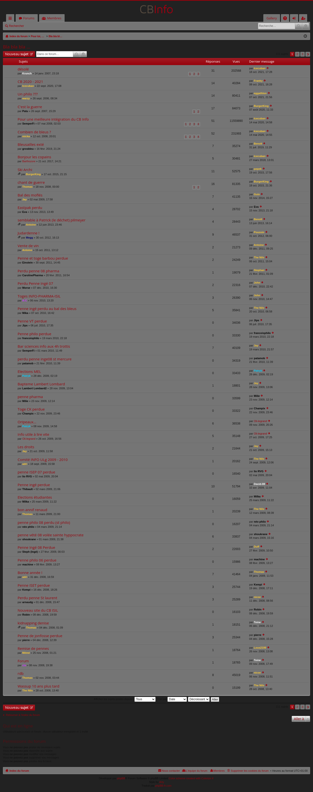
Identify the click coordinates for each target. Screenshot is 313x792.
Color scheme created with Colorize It (191, 778)
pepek (258, 168)
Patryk (26, 375)
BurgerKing (261, 105)
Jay (24, 199)
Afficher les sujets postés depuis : (125, 699)
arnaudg (27, 602)
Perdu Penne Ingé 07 (35, 283)
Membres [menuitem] (219, 770)
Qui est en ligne (18, 726)
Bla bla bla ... (16, 47)
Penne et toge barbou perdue (43, 258)
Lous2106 (260, 647)
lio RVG (27, 476)
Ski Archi (25, 169)
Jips (25, 325)
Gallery (272, 18)
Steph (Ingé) (30, 551)
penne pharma (30, 396)
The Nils (259, 257)
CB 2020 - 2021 (30, 81)
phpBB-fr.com (163, 785)
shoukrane (29, 539)
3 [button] (302, 54)
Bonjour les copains (34, 157)
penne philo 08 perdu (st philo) (44, 522)
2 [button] (297, 54)
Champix (28, 413)
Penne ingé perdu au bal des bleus (47, 308)
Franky (258, 80)
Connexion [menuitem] (295, 19)
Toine (257, 622)
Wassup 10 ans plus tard (38, 686)
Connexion (38, 26)
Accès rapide (11, 19)
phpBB (121, 778)
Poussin (259, 232)
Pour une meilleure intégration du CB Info (53, 119)
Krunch (27, 73)
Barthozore (28, 161)
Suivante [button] (307, 54)
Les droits (26, 447)
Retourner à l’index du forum (23, 714)
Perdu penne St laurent (37, 598)
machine (27, 564)
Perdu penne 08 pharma (38, 271)
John (257, 282)
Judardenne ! (28, 233)
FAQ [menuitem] (286, 19)
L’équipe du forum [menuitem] (196, 770)
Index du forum (19, 770)
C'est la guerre (30, 106)
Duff (256, 546)
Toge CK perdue (31, 409)
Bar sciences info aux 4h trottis (44, 346)
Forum (23, 661)
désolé (23, 69)
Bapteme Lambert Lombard (41, 384)
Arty (161, 782)
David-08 (259, 483)
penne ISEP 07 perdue (36, 472)
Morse (26, 287)
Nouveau (17, 54)
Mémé (26, 652)
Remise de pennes (33, 648)
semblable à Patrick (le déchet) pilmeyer (52, 220)
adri (24, 463)
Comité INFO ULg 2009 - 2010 (43, 459)
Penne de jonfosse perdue (40, 635)
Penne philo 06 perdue (37, 560)
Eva (24, 211)
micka (26, 136)
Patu (25, 111)
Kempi (26, 589)
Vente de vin (28, 245)
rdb (21, 673)
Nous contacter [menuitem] (171, 770)
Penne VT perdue (32, 321)
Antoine (31, 224)
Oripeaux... (27, 422)
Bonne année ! (30, 572)
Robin (26, 614)
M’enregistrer (60, 26)
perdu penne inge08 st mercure (45, 359)
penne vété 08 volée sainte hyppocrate (51, 535)
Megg (29, 237)
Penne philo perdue (34, 334)
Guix (257, 194)
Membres (54, 18)
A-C (24, 300)
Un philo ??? (28, 94)
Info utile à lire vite (33, 434)
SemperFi (28, 123)
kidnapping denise (33, 623)
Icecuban (260, 68)
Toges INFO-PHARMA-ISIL (39, 296)
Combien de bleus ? (34, 132)
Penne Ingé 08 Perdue (36, 547)
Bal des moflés (30, 195)
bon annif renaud (32, 509)
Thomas (27, 186)
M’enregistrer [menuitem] (304, 19)
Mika (25, 312)
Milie (25, 401)
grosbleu (28, 148)
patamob (28, 363)
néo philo (28, 526)
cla (24, 665)
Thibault (27, 489)
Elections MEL (29, 371)
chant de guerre (31, 182)
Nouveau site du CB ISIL (38, 610)
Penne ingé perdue (34, 484)
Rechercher (16, 26)
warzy (26, 98)
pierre (26, 640)
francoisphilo (30, 338)
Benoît (258, 143)
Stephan (259, 270)
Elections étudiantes (35, 497)
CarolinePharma (32, 275)
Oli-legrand (260, 421)
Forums (28, 18)
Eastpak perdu (30, 207)
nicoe (257, 597)
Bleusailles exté (31, 144)
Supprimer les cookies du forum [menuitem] (250, 770)
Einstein (27, 262)
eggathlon (260, 93)
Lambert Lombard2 (34, 388)
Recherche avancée (305, 26)
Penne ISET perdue (34, 585)
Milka (25, 501)
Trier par (172, 699)
